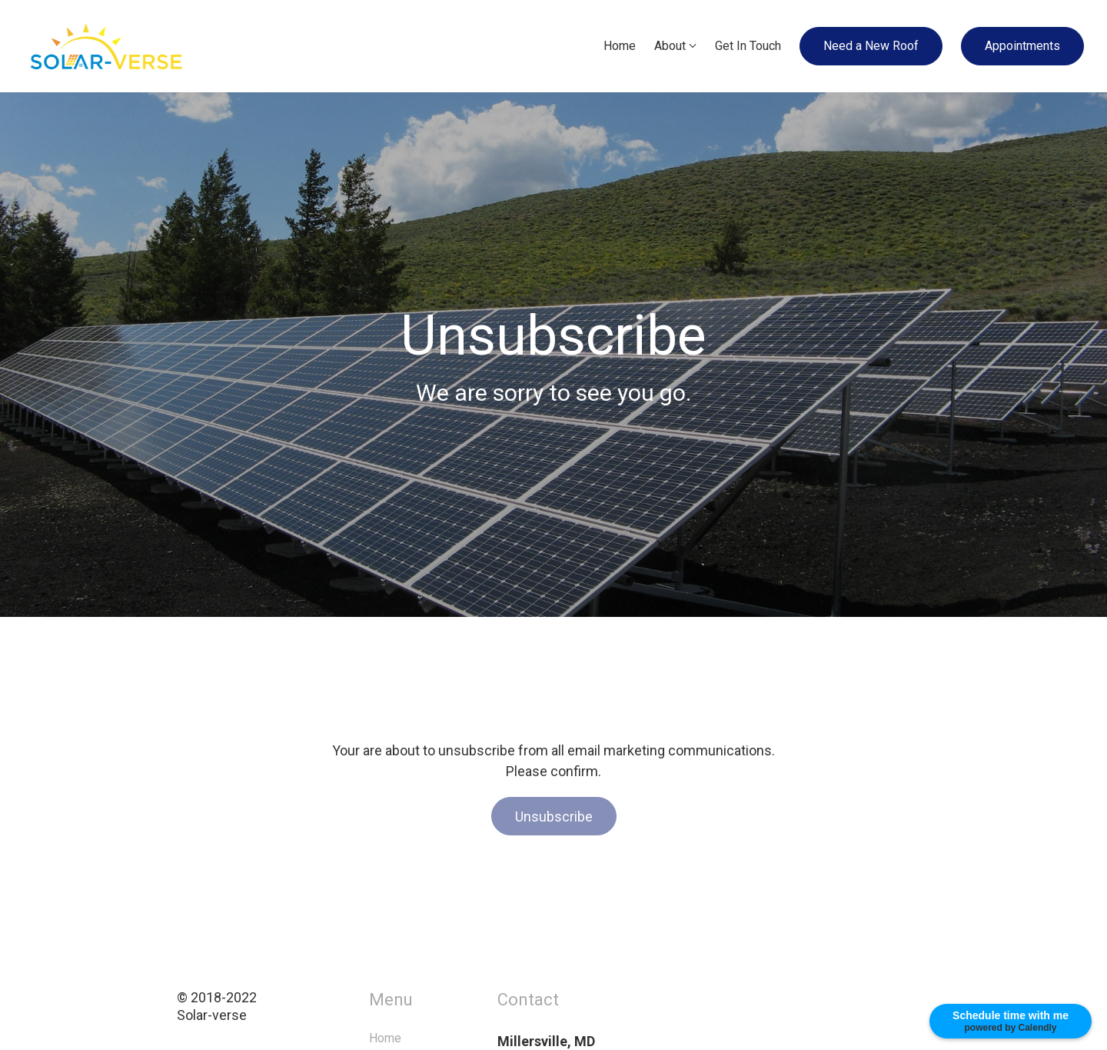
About (670, 45)
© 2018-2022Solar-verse (250, 1006)
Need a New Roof (871, 45)
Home (619, 45)
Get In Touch (748, 45)
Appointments (1022, 45)
